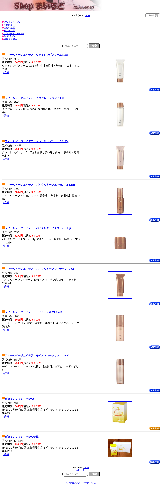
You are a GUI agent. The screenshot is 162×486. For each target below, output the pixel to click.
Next (87, 15)
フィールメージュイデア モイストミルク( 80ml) (33, 312)
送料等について (74, 483)
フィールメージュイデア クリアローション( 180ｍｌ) (36, 98)
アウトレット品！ (13, 22)
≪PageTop (81, 470)
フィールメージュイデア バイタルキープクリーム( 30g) (38, 228)
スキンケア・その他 (13, 33)
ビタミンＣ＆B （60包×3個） (23, 436)
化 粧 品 (9, 30)
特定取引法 (90, 483)
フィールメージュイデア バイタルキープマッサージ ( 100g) (40, 268)
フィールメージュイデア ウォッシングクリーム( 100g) (37, 54)
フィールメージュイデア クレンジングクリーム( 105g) (37, 141)
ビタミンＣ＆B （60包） (20, 398)
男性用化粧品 (10, 39)
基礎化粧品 (9, 27)
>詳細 (6, 72)
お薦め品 (7, 25)
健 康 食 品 (9, 36)
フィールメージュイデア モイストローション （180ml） (38, 355)
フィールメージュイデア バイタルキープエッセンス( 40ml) (40, 184)
